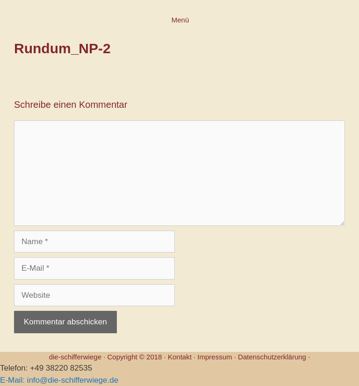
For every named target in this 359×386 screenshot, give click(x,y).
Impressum (214, 357)
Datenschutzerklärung (272, 357)
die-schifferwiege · (78, 357)
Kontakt (180, 357)
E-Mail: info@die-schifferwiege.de (59, 380)
